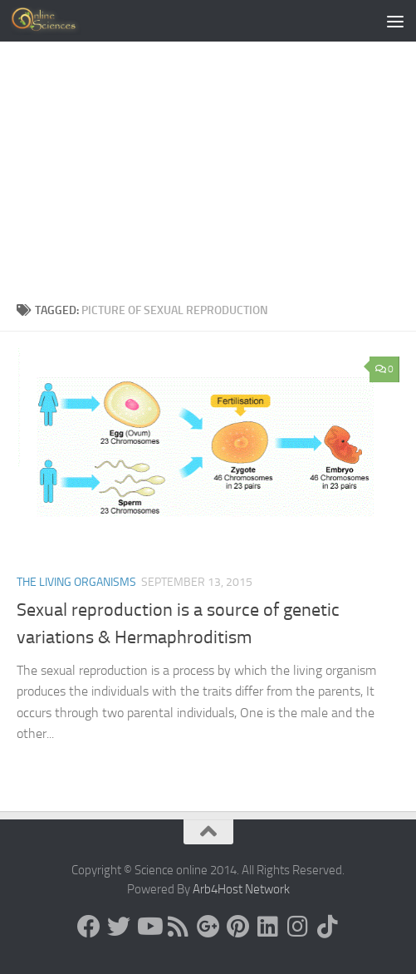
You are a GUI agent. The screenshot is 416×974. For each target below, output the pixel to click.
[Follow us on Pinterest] (238, 926)
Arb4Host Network (241, 889)
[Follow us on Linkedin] (268, 926)
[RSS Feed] (178, 926)
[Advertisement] (208, 176)
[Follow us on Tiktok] (328, 926)
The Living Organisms (76, 582)
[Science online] (88, 926)
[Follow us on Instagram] (298, 926)
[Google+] (208, 926)
